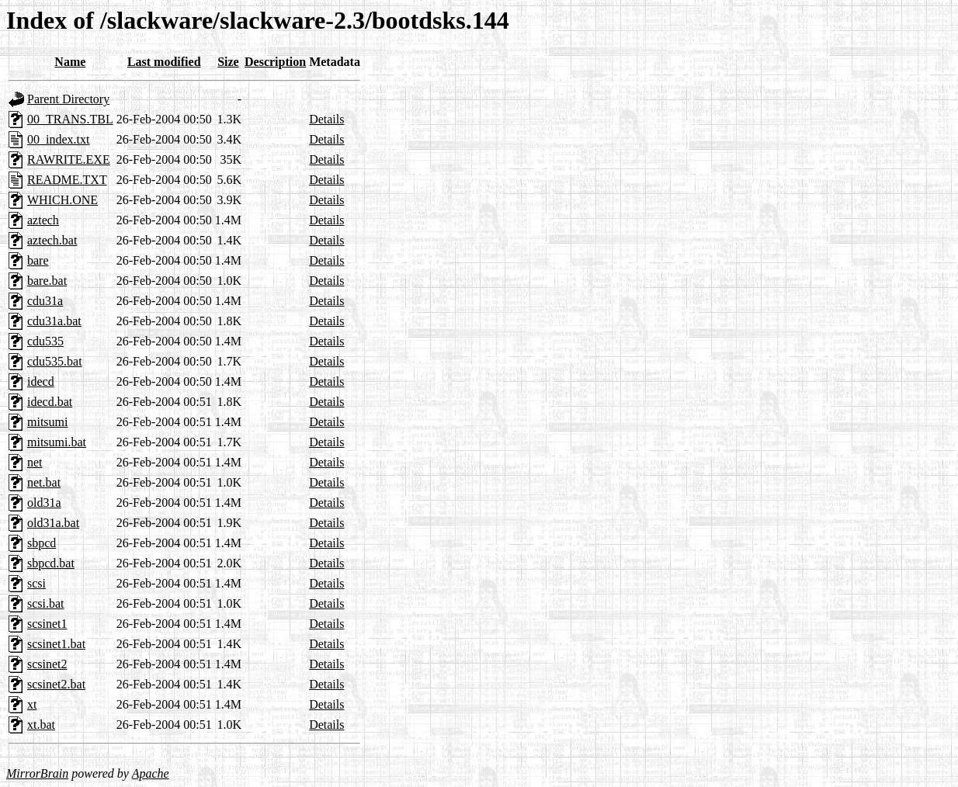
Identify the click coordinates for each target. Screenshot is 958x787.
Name (69, 61)
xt (31, 704)
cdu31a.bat (54, 321)
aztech (43, 220)
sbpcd (41, 543)
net (35, 462)
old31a (44, 502)
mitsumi (47, 421)
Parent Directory (68, 99)
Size (228, 61)
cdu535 (45, 341)
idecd (40, 381)
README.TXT (67, 179)
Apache (150, 773)
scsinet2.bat (56, 684)
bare (38, 260)
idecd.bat (49, 401)
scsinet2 (47, 664)
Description (275, 61)
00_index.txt (58, 139)
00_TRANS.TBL (70, 119)
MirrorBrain (37, 773)
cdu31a (45, 300)
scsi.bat (45, 603)
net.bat (44, 482)
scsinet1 (47, 623)
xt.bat (41, 724)
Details (326, 119)
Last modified (164, 61)
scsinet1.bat (56, 643)
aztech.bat (52, 240)
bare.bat (47, 280)
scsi (36, 583)
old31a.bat (53, 522)
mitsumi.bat (56, 442)
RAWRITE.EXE (68, 159)
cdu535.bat (54, 361)
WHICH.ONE (62, 199)
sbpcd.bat (51, 563)
